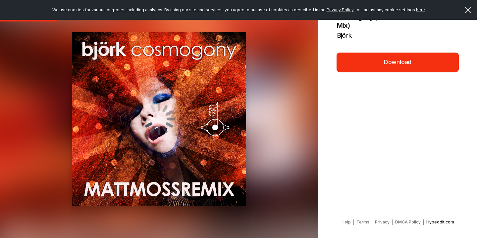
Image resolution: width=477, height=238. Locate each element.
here (420, 9)
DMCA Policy (408, 221)
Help (346, 221)
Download (398, 62)
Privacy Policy (340, 9)
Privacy (382, 221)
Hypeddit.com (440, 221)
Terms (362, 221)
